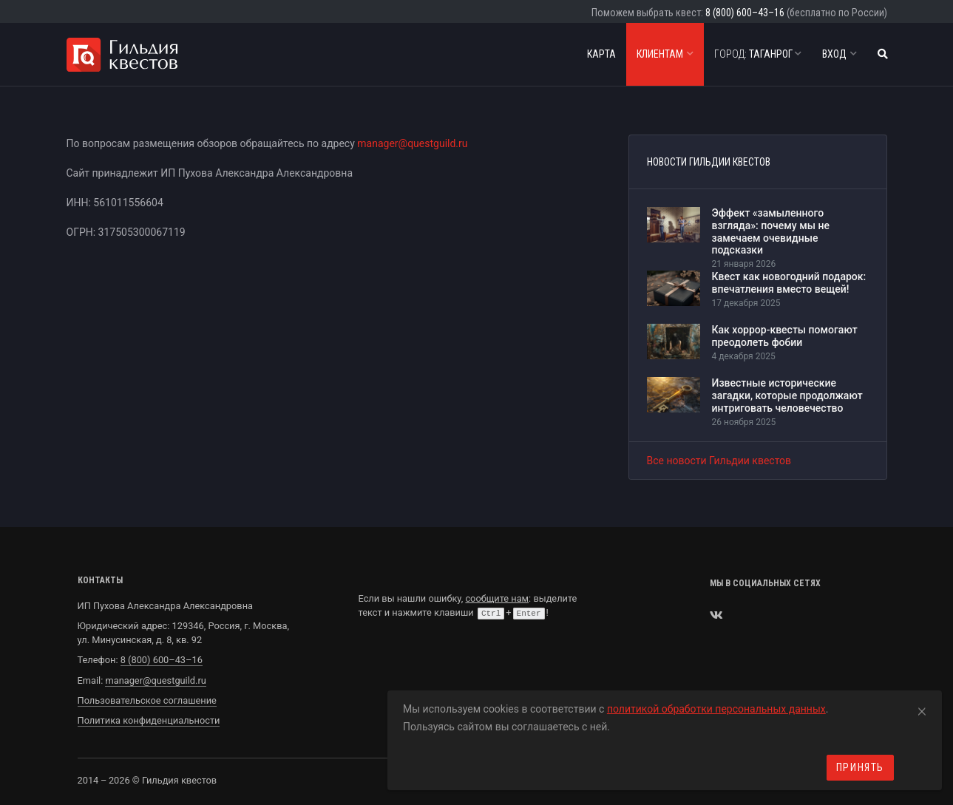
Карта (601, 54)
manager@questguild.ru (412, 143)
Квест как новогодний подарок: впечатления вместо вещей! (789, 283)
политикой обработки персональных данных (716, 709)
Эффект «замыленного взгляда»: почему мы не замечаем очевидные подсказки (771, 231)
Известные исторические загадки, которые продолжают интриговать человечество (787, 395)
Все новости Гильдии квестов (719, 460)
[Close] (922, 709)
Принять (860, 767)
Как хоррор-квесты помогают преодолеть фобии (785, 336)
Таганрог (757, 54)
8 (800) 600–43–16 (744, 12)
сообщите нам (497, 598)
